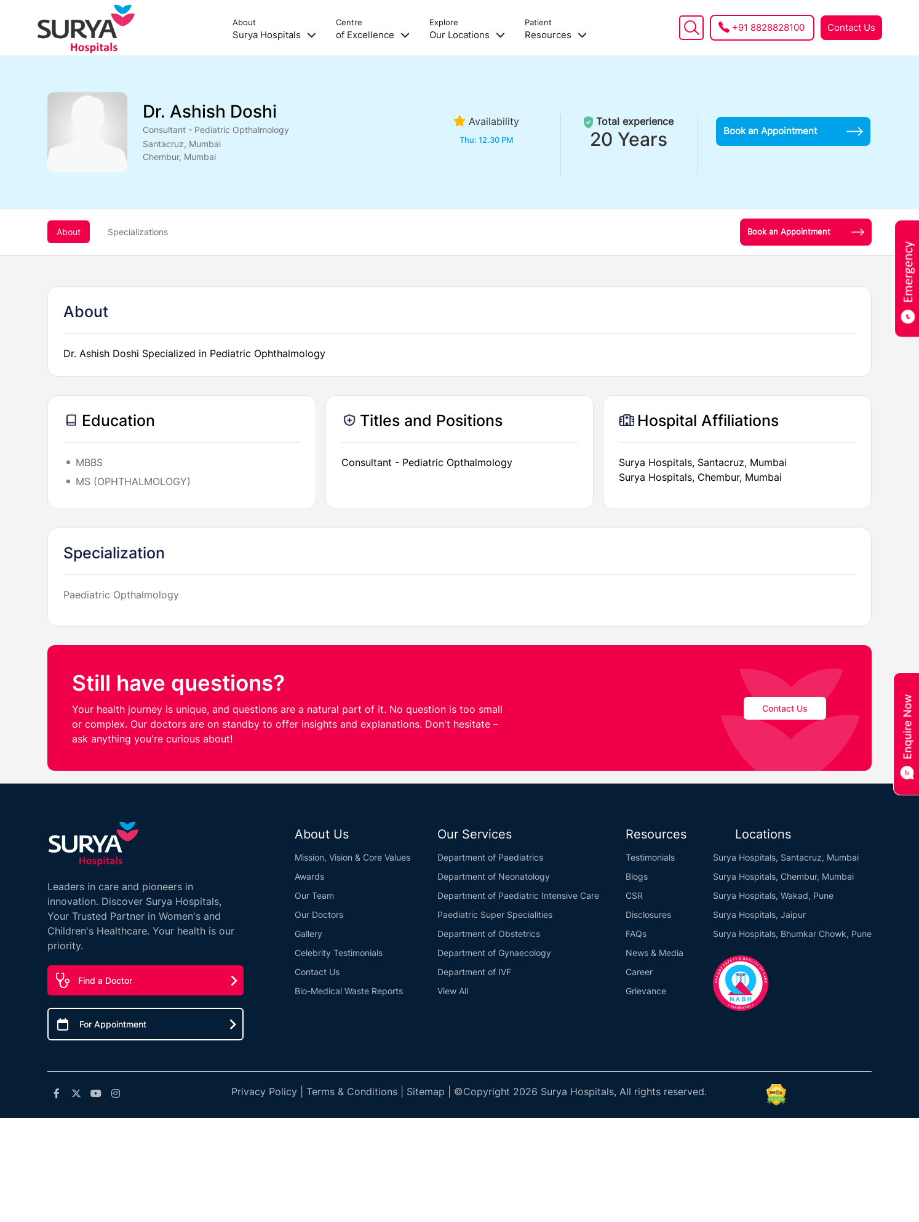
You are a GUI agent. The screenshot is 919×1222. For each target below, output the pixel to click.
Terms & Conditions (351, 1091)
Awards (309, 876)
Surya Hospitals (274, 29)
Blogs (637, 876)
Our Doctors (319, 914)
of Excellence (373, 29)
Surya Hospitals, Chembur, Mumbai (783, 876)
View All (452, 991)
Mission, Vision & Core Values (352, 857)
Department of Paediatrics (490, 857)
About (69, 232)
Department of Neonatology (493, 876)
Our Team (314, 895)
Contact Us (851, 27)
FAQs (636, 933)
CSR (634, 895)
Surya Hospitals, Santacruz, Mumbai (786, 857)
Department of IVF (474, 972)
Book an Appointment (793, 131)
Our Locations (467, 29)
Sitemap (426, 1091)
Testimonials (650, 857)
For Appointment (112, 1024)
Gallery (308, 933)
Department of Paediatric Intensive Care (518, 895)
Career (639, 972)
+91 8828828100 (768, 27)
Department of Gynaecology (494, 952)
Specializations (138, 232)
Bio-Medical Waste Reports (349, 991)
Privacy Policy (264, 1091)
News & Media (654, 952)
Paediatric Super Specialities (494, 914)
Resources (556, 29)
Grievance (646, 991)
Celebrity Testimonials (339, 952)
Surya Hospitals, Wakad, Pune (773, 895)
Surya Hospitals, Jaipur (759, 914)
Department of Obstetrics (488, 933)
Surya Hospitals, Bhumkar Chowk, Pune (792, 933)
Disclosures (648, 914)
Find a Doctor (105, 980)
